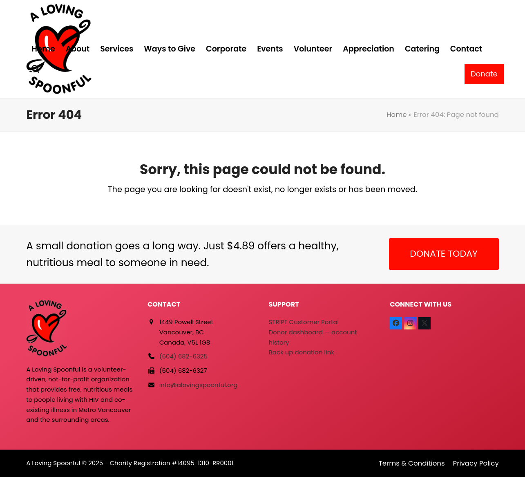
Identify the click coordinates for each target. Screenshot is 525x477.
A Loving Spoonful (53, 463)
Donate (484, 74)
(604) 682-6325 (183, 356)
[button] (35, 69)
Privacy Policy (476, 463)
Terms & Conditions (412, 463)
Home (396, 114)
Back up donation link (301, 352)
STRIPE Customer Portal (304, 322)
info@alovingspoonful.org (198, 385)
